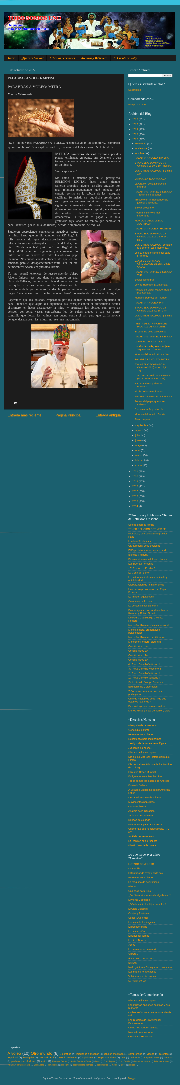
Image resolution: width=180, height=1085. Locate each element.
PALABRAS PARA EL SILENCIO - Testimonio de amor (153, 193)
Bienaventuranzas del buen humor (147, 559)
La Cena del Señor (139, 572)
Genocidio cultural (138, 729)
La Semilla (134, 868)
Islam (97, 1061)
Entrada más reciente (24, 415)
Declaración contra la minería (145, 797)
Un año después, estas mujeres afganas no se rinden (152, 348)
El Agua (132, 962)
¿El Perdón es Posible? (141, 568)
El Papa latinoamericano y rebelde (147, 550)
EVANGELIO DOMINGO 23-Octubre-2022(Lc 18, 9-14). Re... (151, 236)
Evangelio (28, 1057)
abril (138, 450)
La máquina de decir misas (143, 882)
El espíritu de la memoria (142, 725)
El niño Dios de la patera (142, 845)
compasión (53, 1065)
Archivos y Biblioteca (94, 58)
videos (150, 1053)
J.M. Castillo (124, 1061)
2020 (135, 476)
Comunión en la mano (140, 601)
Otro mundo (41, 1053)
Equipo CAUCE (137, 104)
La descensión (136, 931)
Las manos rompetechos (142, 971)
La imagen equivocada (141, 596)
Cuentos (164, 1053)
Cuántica (134, 1057)
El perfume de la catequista (150, 331)
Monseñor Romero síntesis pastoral (148, 625)
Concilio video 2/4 (138, 655)
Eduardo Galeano (138, 785)
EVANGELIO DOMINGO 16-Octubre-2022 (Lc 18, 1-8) (151, 309)
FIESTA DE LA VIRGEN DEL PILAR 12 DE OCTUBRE (151, 325)
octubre (139, 153)
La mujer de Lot (137, 980)
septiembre (142, 425)
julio (137, 435)
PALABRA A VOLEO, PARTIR (151, 302)
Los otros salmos (142, 1061)
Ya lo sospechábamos (140, 815)
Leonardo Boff (46, 1057)
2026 (135, 119)
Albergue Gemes (59, 1061)
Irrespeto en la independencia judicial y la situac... (151, 201)
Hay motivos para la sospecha (145, 824)
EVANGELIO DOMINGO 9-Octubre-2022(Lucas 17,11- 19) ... (151, 367)
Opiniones (88, 1057)
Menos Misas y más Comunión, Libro (149, 710)
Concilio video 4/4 (138, 646)
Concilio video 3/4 (138, 650)
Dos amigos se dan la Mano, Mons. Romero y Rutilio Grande (148, 611)
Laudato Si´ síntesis (139, 541)
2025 (135, 124)
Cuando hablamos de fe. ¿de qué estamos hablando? (147, 700)
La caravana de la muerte (142, 949)
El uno (132, 886)
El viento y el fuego (139, 899)
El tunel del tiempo (138, 935)
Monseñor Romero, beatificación (146, 637)
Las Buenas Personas (140, 563)
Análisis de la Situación (141, 810)
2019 (135, 481)
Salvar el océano (144, 207)
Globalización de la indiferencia (146, 584)
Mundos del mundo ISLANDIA (152, 354)
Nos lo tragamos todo (140, 1032)
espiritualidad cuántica (83, 1065)
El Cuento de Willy (125, 58)
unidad (132, 1065)
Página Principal (69, 415)
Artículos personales (62, 58)
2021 (135, 471)
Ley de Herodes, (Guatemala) (151, 284)
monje (114, 1065)
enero (138, 465)
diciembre (141, 143)
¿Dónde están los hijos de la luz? (147, 904)
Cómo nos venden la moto (143, 1027)
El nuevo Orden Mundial (142, 772)
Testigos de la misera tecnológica (147, 743)
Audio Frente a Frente (81, 1061)
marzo (139, 455)
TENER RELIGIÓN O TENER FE (147, 529)
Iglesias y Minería (138, 554)
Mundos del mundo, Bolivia (150, 414)
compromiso (135, 1053)
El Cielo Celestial (138, 908)
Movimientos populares (141, 801)
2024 (135, 129)
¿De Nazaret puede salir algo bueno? (149, 895)
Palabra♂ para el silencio (19, 1065)
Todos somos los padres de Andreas (149, 780)
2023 (135, 134)
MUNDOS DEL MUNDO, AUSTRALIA (149, 222)
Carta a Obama (137, 806)
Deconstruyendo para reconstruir (147, 706)
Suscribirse (134, 89)
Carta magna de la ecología (144, 545)
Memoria (168, 1057)
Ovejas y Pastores (138, 913)
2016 (135, 496)
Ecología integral (144, 279)
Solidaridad (39, 1065)
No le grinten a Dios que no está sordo (150, 967)
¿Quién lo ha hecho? (140, 747)
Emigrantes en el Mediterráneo (145, 776)
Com (123, 1057)
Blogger (132, 1078)
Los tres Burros (137, 940)
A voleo (14, 1053)
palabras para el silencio (23, 1061)
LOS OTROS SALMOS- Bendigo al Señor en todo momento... (153, 246)
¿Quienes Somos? (33, 58)
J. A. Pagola (109, 1061)
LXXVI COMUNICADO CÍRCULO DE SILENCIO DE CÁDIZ (152, 263)
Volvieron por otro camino (142, 976)
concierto (65, 1065)
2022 (135, 139)
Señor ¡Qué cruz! (138, 917)
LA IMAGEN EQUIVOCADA (150, 178)
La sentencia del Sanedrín (143, 605)
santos (44, 1061)
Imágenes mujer (151, 1057)
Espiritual (13, 1057)
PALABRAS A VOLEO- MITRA (152, 359)
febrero (139, 460)
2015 (135, 501)
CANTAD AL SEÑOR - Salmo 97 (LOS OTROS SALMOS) (153, 377)
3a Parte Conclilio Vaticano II (144, 668)
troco (123, 1065)
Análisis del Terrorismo (141, 836)
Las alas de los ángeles (141, 922)
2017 (135, 491)
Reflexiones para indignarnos (144, 738)
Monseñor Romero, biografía (144, 641)
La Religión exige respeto (142, 840)
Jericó (131, 944)
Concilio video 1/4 (138, 659)
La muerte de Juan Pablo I (149, 341)
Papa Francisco (107, 1057)
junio (138, 440)
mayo (138, 445)
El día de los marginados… (150, 391)
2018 (135, 486)
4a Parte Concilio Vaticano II (144, 664)
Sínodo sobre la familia (141, 524)
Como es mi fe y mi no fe (149, 409)
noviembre (141, 148)
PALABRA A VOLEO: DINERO (152, 157)
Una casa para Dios (139, 890)
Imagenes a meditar (87, 1053)
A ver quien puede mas (141, 958)
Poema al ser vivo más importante (147, 214)
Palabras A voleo (161, 1061)
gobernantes (102, 1065)
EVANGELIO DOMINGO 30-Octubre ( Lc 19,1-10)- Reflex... (153, 164)
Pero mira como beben (141, 734)
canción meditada (114, 1053)
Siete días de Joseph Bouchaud (146, 682)
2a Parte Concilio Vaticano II (144, 673)
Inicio (11, 58)
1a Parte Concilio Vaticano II (144, 677)
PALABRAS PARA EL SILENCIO (153, 336)
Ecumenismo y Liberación (143, 686)
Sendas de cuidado (139, 819)
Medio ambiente (68, 1057)
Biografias (65, 1053)
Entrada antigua (108, 415)
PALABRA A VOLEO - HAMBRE (153, 228)
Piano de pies (142, 419)
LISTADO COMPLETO (141, 864)
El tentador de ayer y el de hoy (145, 873)
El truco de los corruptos (142, 752)
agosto (139, 430)
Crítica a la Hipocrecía (140, 1036)
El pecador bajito (137, 926)
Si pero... (133, 953)
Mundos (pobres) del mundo (150, 297)
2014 (135, 506)
